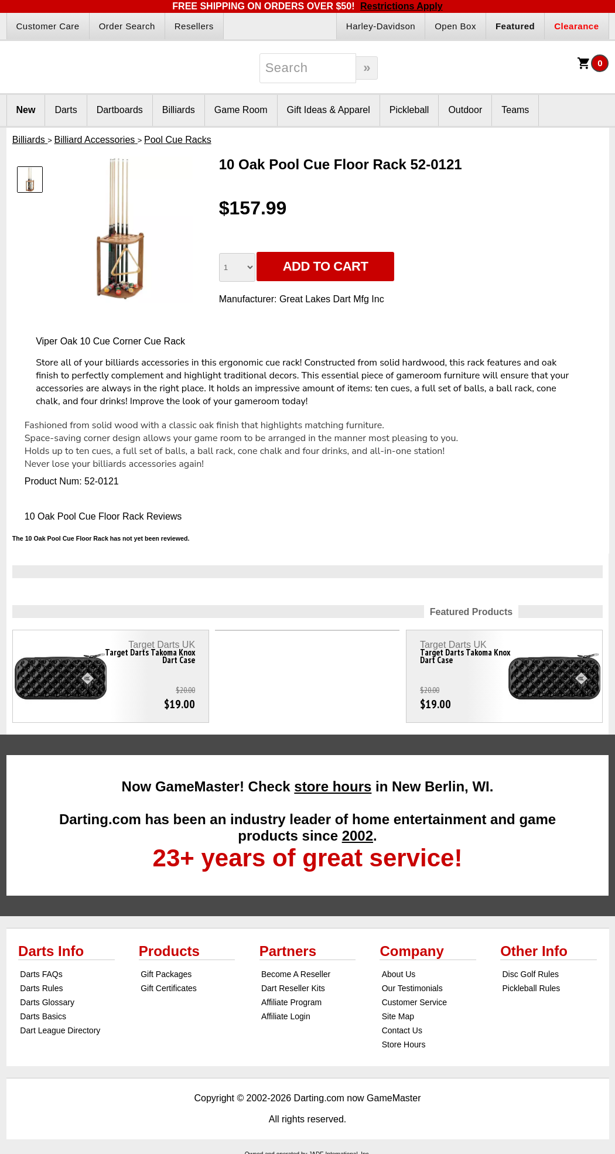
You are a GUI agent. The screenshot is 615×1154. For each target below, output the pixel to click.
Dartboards (120, 110)
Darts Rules (41, 988)
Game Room (241, 110)
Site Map (398, 1016)
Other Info (534, 951)
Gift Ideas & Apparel (328, 110)
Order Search (127, 26)
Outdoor (465, 110)
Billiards (178, 110)
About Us (399, 974)
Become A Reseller (295, 974)
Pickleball (409, 110)
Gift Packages (166, 974)
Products (169, 951)
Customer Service (414, 1002)
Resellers (194, 26)
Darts (65, 110)
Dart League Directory (60, 1030)
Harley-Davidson (380, 26)
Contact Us (402, 1030)
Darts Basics (43, 1016)
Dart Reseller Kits (293, 988)
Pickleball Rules (531, 988)
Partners (287, 951)
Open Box (455, 26)
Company (411, 951)
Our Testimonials (412, 988)
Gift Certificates (169, 988)
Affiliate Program (291, 1002)
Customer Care (48, 26)
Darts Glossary (47, 1002)
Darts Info (51, 951)
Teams (515, 110)
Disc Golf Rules (530, 974)
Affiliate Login (285, 1016)
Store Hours (404, 1044)
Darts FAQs (41, 974)
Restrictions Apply (401, 6)
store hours (332, 786)
